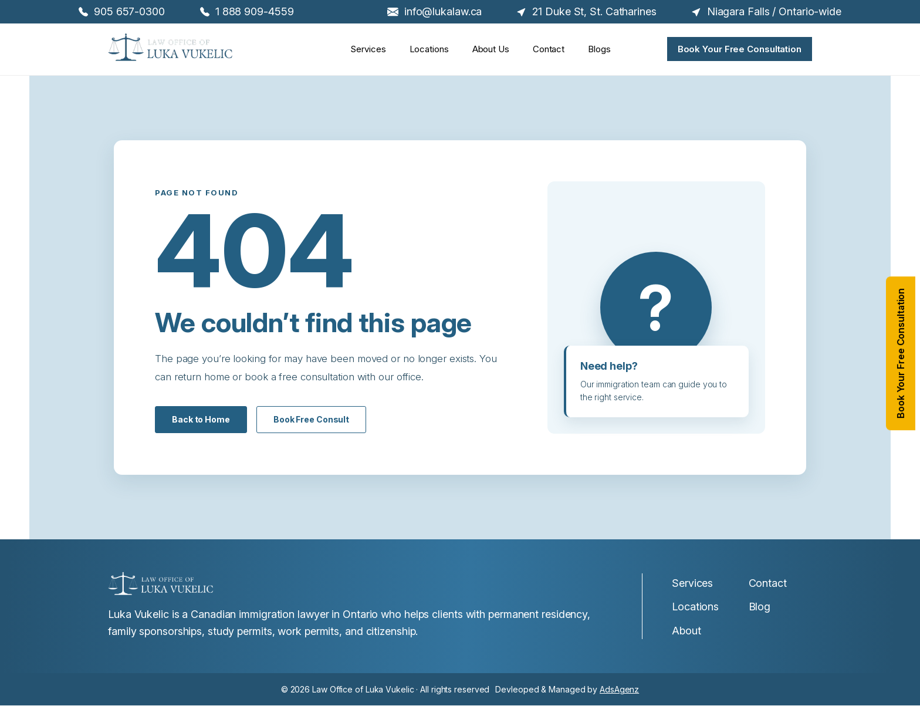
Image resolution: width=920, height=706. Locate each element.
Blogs (599, 50)
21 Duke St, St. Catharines (586, 11)
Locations (429, 50)
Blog (760, 606)
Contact (548, 50)
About (686, 630)
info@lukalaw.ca (434, 11)
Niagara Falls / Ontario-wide (766, 11)
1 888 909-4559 (247, 11)
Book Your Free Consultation (739, 49)
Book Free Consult (311, 419)
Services (367, 50)
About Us (490, 50)
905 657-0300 (122, 11)
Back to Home (201, 419)
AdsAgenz (619, 689)
